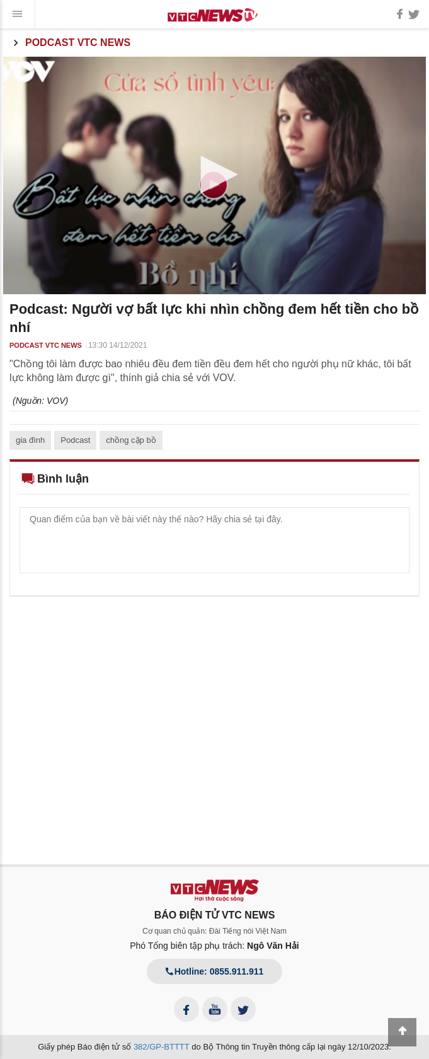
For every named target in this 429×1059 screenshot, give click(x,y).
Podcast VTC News (69, 43)
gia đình (30, 440)
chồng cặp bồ (131, 440)
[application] (214, 175)
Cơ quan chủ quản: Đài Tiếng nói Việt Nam (214, 931)
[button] (215, 174)
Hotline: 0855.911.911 (215, 971)
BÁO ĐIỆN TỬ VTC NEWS (214, 915)
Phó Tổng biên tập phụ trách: (214, 946)
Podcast (75, 440)
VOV (56, 401)
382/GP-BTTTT (162, 1046)
